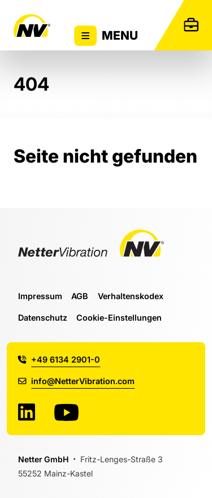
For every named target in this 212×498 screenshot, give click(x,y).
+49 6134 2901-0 (59, 359)
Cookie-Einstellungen (119, 317)
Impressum (40, 296)
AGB (79, 296)
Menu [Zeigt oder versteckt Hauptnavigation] (106, 35)
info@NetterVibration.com (76, 381)
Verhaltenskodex (130, 296)
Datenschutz (42, 317)
